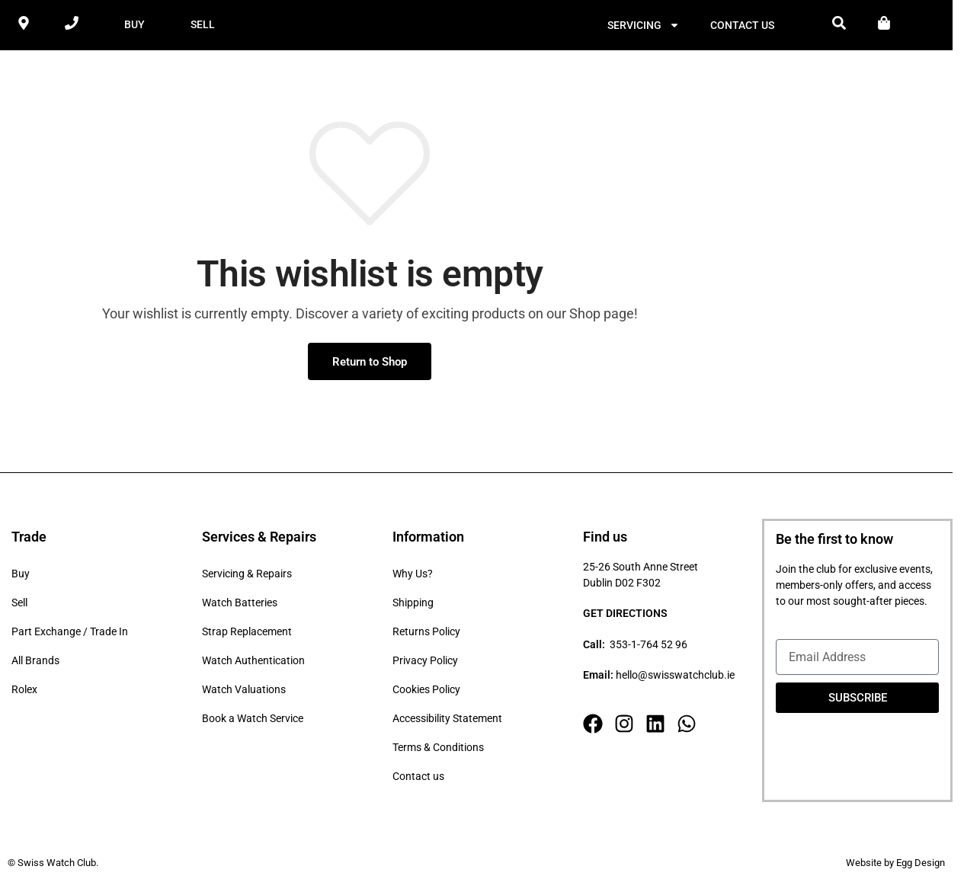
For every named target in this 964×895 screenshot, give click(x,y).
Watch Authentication (253, 663)
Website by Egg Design (895, 865)
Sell (19, 605)
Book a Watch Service (252, 720)
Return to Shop (369, 363)
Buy (20, 576)
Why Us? (412, 576)
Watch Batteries (239, 605)
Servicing (643, 26)
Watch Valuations (244, 692)
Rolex (24, 692)
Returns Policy (426, 634)
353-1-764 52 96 (648, 647)
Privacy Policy (425, 663)
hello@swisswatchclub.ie (675, 677)
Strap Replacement (247, 634)
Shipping (413, 605)
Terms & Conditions (438, 749)
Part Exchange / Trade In (69, 634)
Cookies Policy (426, 692)
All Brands (35, 663)
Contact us (742, 26)
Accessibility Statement (447, 720)
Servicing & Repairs (247, 576)
